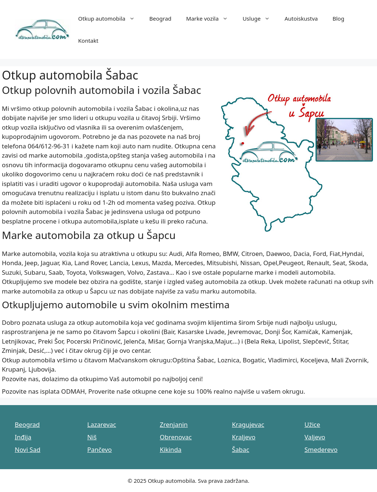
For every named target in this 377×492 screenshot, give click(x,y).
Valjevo (314, 437)
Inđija (23, 437)
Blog (338, 18)
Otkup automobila (110, 18)
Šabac (240, 449)
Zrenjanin (174, 424)
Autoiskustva (301, 18)
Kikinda (171, 449)
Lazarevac (101, 424)
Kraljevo (244, 437)
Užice (312, 424)
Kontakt (88, 40)
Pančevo (99, 449)
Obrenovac (176, 437)
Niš (91, 437)
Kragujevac (248, 424)
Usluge (260, 18)
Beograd (160, 18)
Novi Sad (27, 449)
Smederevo (321, 449)
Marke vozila (210, 18)
